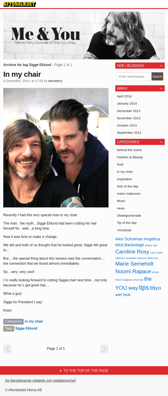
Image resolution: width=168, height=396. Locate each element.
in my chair (34, 321)
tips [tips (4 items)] (144, 287)
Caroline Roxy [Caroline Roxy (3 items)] (132, 252)
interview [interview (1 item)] (142, 258)
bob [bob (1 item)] (155, 245)
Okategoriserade (129, 215)
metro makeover (129, 193)
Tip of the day (127, 223)
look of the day (127, 186)
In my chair (22, 74)
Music (121, 201)
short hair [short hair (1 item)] (138, 279)
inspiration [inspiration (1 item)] (131, 258)
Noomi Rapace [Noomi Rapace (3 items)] (133, 271)
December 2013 (128, 111)
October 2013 (127, 125)
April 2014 (124, 96)
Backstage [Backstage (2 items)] (134, 245)
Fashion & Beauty (130, 157)
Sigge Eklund (26, 328)
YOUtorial (124, 230)
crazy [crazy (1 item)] (153, 252)
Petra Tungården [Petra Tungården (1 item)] (124, 279)
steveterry (55, 81)
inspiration (124, 179)
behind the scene (129, 150)
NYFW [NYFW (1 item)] (155, 272)
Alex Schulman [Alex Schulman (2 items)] (129, 239)
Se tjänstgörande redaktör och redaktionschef (40, 380)
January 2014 (127, 103)
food (120, 164)
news (121, 208)
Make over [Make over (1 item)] (152, 258)
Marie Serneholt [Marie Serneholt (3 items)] (134, 264)
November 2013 (128, 118)
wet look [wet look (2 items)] (123, 294)
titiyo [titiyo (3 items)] (155, 288)
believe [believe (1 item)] (148, 245)
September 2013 (129, 132)
